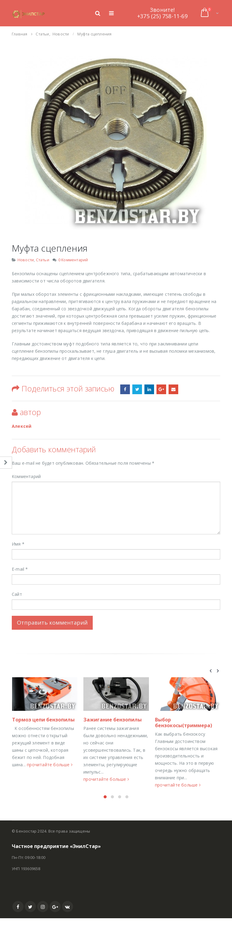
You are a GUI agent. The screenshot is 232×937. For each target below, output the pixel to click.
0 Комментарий (73, 259)
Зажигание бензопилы (180, 719)
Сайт (17, 594)
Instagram (42, 925)
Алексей (21, 426)
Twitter (30, 925)
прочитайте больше (31, 806)
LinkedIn (149, 389)
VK (67, 925)
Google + (161, 389)
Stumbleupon (137, 389)
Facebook (18, 925)
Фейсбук (125, 389)
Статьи (42, 259)
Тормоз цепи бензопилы (111, 719)
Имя (18, 544)
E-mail (20, 569)
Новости (26, 259)
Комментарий (26, 476)
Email (173, 389)
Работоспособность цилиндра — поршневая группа (39, 741)
